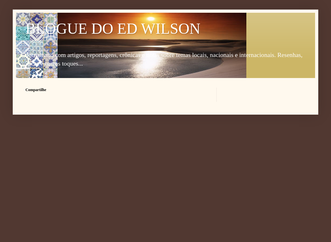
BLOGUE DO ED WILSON (113, 28)
